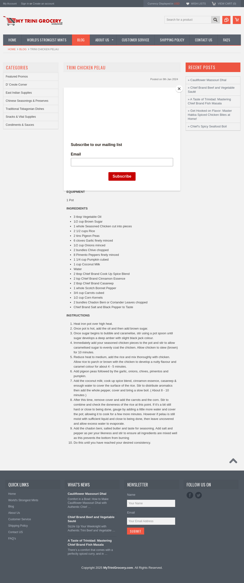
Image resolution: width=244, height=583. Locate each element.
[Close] (179, 88)
